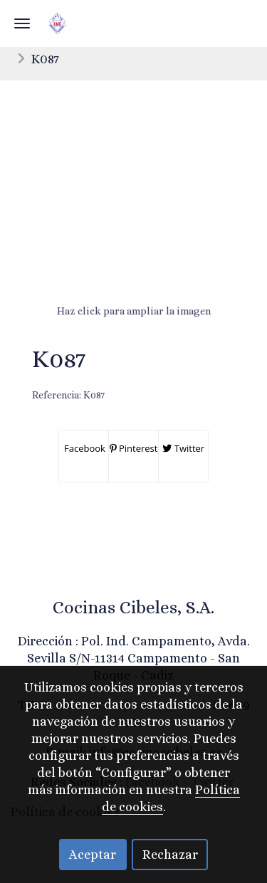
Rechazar (170, 854)
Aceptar (92, 854)
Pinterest (134, 448)
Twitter (183, 448)
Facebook (83, 448)
